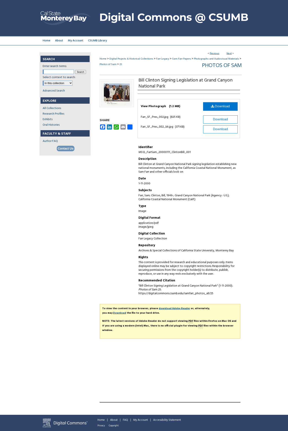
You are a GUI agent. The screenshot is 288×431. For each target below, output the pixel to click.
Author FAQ (50, 141)
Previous (214, 53)
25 (120, 64)
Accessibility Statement (167, 420)
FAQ (125, 420)
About (114, 420)
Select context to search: (59, 77)
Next (229, 53)
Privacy (101, 426)
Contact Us (66, 148)
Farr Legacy (162, 59)
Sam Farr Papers (181, 59)
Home (103, 59)
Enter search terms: (55, 66)
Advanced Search (54, 90)
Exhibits (47, 119)
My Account (140, 420)
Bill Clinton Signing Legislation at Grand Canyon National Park (185, 83)
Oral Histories (51, 124)
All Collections (52, 108)
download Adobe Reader (174, 308)
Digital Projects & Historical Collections (131, 59)
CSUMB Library (97, 40)
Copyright (114, 426)
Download (220, 106)
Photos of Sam (108, 64)
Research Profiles (53, 113)
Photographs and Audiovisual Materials (216, 59)
